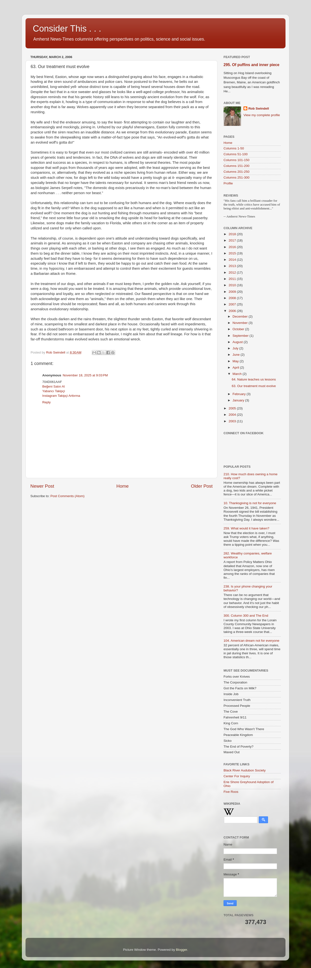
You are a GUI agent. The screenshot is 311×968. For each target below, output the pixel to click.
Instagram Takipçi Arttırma (61, 396)
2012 (233, 272)
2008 (233, 298)
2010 (233, 285)
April (236, 367)
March (237, 374)
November (241, 323)
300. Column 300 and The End (246, 615)
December (241, 316)
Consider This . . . (67, 29)
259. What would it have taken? (246, 528)
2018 (233, 234)
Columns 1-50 (234, 148)
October (239, 329)
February (240, 394)
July (236, 348)
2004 (233, 414)
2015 (233, 253)
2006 (233, 311)
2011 (233, 279)
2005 (233, 408)
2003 (233, 421)
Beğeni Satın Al (53, 386)
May (236, 361)
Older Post (202, 486)
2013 (233, 266)
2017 (233, 240)
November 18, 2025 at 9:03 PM (85, 375)
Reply (46, 402)
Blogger (181, 949)
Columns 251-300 (237, 177)
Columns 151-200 (237, 166)
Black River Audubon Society (245, 770)
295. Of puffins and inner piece (251, 65)
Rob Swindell (258, 108)
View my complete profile (261, 115)
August (238, 342)
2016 (233, 247)
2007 (233, 304)
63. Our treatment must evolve (254, 386)
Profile (228, 183)
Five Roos (231, 792)
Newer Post (42, 486)
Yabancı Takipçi (53, 391)
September (241, 335)
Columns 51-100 (236, 154)
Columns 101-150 (237, 160)
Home (122, 486)
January (239, 400)
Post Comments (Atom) (68, 496)
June (237, 354)
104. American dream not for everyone (251, 640)
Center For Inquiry (237, 776)
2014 (233, 259)
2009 (233, 292)
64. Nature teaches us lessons (254, 379)
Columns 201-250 (237, 171)
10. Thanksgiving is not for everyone (250, 503)
